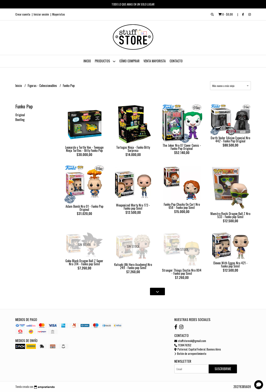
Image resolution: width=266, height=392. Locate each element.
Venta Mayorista (155, 61)
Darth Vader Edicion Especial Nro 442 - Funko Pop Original (230, 139)
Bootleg (20, 119)
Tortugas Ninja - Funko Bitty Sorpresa (133, 149)
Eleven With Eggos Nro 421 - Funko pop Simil (230, 264)
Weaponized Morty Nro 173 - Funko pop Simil (133, 207)
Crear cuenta (22, 14)
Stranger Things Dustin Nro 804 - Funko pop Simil (181, 272)
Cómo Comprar (129, 61)
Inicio (87, 61)
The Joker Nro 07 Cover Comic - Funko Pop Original (182, 147)
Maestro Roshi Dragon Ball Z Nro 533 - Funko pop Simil (230, 215)
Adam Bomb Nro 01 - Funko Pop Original (84, 208)
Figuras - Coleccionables (43, 85)
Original (20, 115)
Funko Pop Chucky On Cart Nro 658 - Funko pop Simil (182, 206)
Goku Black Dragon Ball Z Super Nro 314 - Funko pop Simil (84, 262)
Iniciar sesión (41, 14)
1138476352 (182, 345)
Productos (105, 61)
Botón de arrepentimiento (190, 353)
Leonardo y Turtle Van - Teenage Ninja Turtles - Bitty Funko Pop (84, 149)
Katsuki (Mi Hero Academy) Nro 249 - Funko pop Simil (133, 266)
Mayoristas (58, 14)
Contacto (176, 61)
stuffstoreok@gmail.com (190, 341)
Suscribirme (223, 368)
